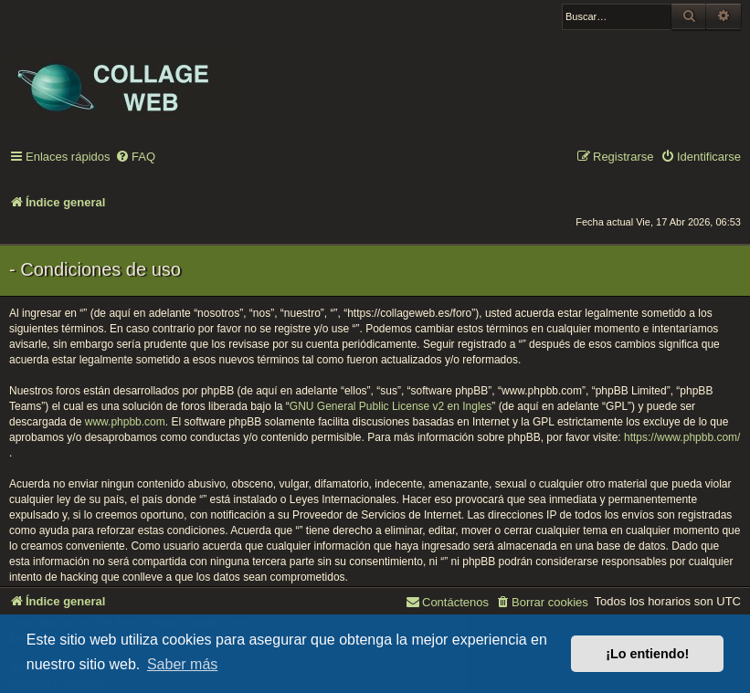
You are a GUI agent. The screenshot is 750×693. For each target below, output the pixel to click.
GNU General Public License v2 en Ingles (390, 406)
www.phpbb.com (125, 421)
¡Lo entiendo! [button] (647, 653)
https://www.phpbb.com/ (682, 437)
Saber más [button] (182, 664)
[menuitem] (135, 157)
